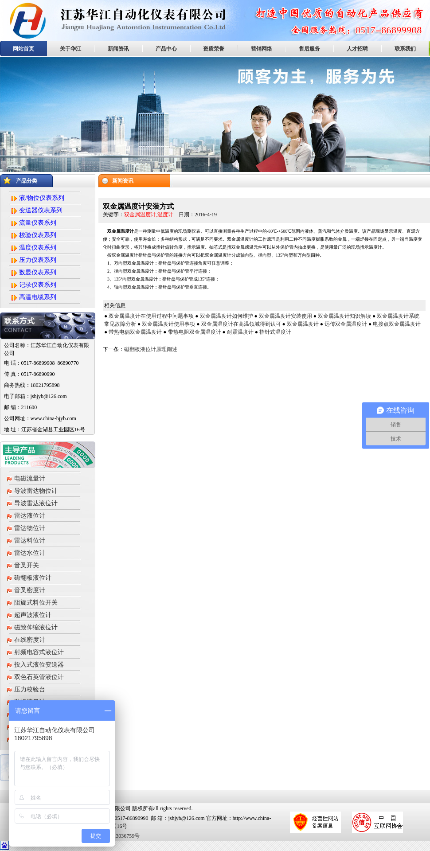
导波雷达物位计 (36, 491)
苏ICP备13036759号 (116, 836)
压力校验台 (29, 689)
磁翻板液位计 (32, 577)
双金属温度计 (303, 324)
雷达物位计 (29, 528)
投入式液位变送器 (39, 664)
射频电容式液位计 (39, 652)
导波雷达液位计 (36, 503)
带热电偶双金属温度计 (135, 332)
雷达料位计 (29, 540)
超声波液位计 (32, 615)
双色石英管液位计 (39, 677)
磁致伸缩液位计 (36, 627)
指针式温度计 (275, 332)
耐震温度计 (240, 332)
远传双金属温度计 (345, 324)
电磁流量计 (29, 478)
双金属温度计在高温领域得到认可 (241, 324)
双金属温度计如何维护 (226, 316)
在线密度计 (29, 639)
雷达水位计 (29, 553)
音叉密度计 (29, 590)
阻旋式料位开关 (36, 602)
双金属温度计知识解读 (344, 316)
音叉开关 (26, 565)
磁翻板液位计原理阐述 (150, 349)
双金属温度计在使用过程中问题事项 (151, 316)
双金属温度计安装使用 (285, 316)
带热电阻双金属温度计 (194, 332)
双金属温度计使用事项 (168, 324)
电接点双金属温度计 (397, 324)
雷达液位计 (29, 515)
